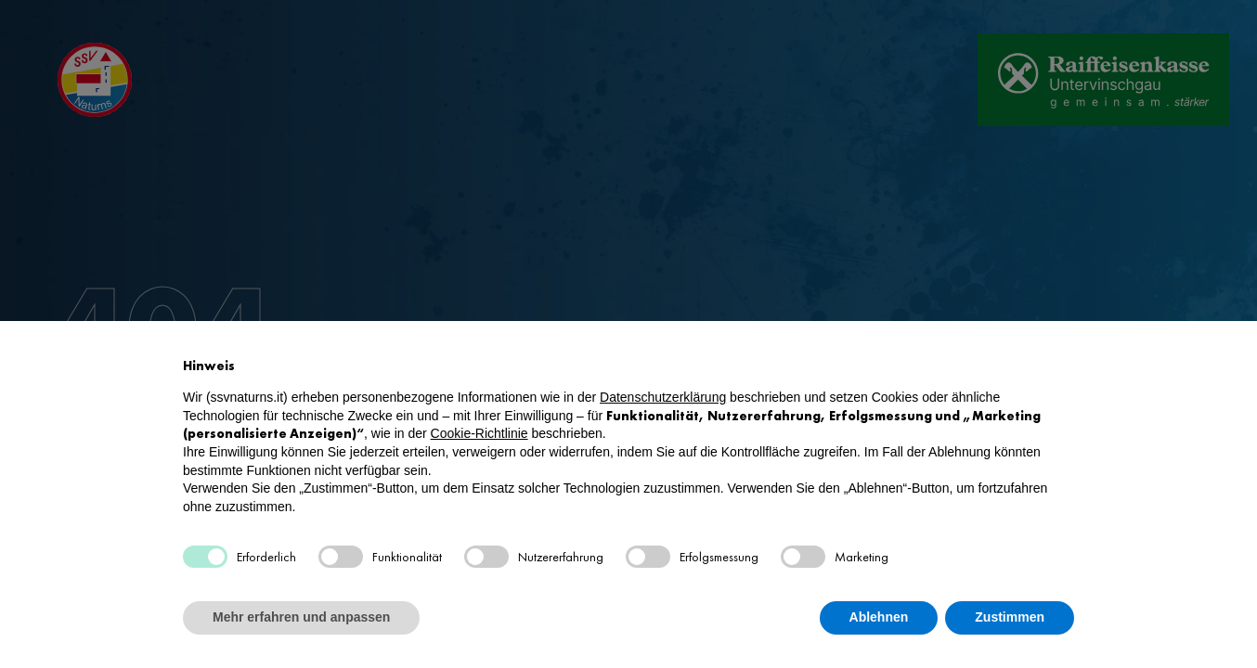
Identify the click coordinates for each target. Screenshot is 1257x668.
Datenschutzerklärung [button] (663, 397)
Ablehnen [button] (879, 617)
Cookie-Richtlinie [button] (479, 433)
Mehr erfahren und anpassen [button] (301, 617)
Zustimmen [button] (1009, 617)
